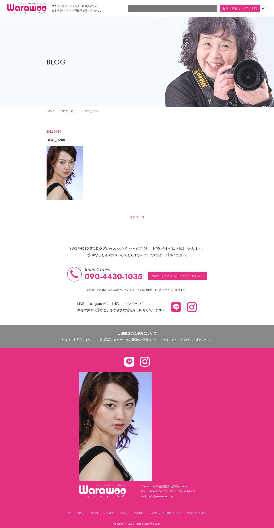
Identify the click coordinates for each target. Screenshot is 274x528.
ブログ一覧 (137, 217)
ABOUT (80, 513)
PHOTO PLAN (148, 8)
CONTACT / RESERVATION (166, 513)
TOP (68, 513)
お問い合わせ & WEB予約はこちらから (177, 276)
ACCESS (204, 8)
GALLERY (170, 8)
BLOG (187, 8)
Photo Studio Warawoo (148, 523)
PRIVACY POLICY (198, 513)
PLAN (94, 513)
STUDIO (126, 8)
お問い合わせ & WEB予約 (238, 8)
